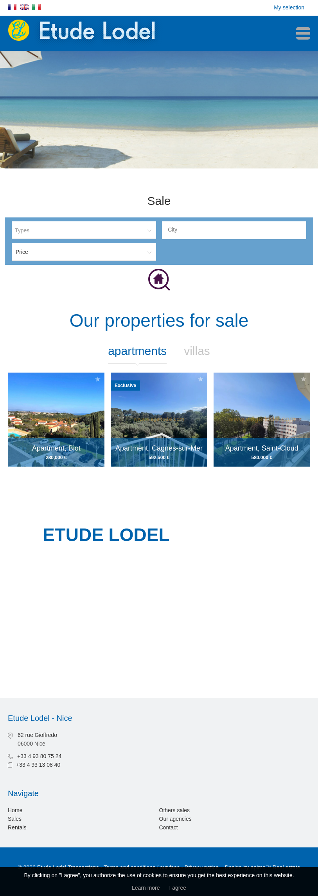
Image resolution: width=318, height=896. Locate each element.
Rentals (17, 827)
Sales (15, 819)
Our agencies (175, 819)
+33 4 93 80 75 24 (39, 756)
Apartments (137, 350)
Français (12, 7)
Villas (197, 350)
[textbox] (236, 229)
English (24, 7)
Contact (168, 827)
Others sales (174, 810)
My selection (289, 7)
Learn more (146, 888)
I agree (177, 888)
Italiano (36, 7)
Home (15, 810)
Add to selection (98, 379)
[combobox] (234, 230)
